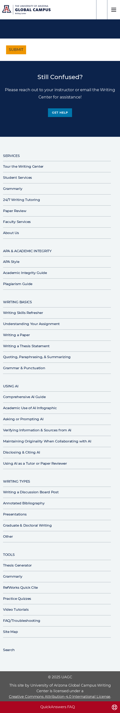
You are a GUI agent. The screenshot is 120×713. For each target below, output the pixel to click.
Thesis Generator (17, 565)
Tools (9, 555)
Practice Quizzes (17, 599)
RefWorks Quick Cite (20, 587)
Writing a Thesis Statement (26, 346)
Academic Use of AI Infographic (30, 408)
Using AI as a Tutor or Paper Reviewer (35, 463)
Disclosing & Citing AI (21, 452)
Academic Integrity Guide (25, 273)
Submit (16, 49)
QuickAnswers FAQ (57, 707)
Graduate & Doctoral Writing (27, 525)
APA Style (11, 262)
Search (102, 10)
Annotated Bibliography (24, 503)
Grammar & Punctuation (24, 368)
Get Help (60, 112)
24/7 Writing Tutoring (21, 200)
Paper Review (14, 211)
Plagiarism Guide (17, 284)
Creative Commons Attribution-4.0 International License (59, 696)
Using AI (10, 386)
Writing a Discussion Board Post (31, 492)
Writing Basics (17, 302)
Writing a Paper (16, 335)
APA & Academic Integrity (27, 251)
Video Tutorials (16, 609)
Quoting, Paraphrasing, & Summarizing (37, 357)
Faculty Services (17, 222)
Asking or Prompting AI (23, 419)
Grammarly (12, 189)
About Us (11, 233)
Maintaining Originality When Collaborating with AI (47, 441)
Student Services (17, 178)
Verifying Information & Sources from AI (37, 430)
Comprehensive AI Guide (24, 397)
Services (11, 156)
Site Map (10, 632)
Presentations (15, 514)
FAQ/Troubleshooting (21, 621)
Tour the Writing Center (23, 166)
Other (8, 536)
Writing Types (16, 481)
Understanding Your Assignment (31, 324)
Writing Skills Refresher (23, 313)
